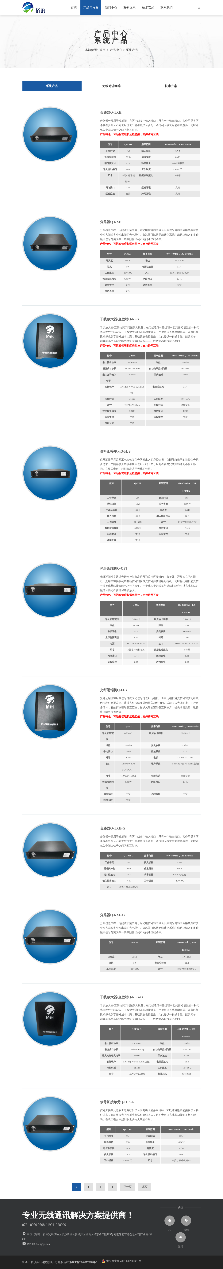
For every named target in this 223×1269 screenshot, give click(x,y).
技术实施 (148, 7)
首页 (74, 7)
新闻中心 (111, 7)
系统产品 (111, 40)
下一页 (128, 1186)
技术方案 (171, 86)
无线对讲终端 (111, 86)
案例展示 (129, 7)
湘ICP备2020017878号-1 (85, 1262)
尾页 (145, 1186)
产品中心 (111, 34)
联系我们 (166, 7)
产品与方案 (90, 7)
